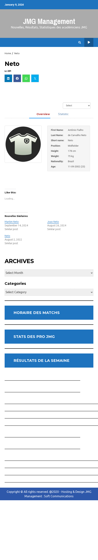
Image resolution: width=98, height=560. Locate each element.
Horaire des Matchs (88, 42)
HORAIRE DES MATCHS (37, 312)
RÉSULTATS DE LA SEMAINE (41, 360)
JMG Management (49, 21)
